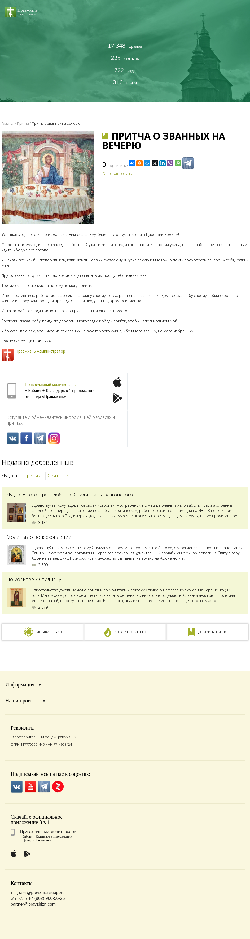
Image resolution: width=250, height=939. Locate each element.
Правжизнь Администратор (40, 351)
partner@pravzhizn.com (33, 904)
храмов (125, 45)
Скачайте (21, 817)
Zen (58, 787)
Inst (54, 438)
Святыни (58, 475)
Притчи (32, 475)
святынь (125, 58)
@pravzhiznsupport (45, 892)
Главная (8, 123)
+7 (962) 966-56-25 (46, 898)
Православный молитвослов (50, 384)
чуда (124, 70)
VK (13, 438)
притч (125, 82)
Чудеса (9, 475)
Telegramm (40, 438)
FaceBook (26, 438)
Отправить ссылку (117, 173)
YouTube (30, 787)
